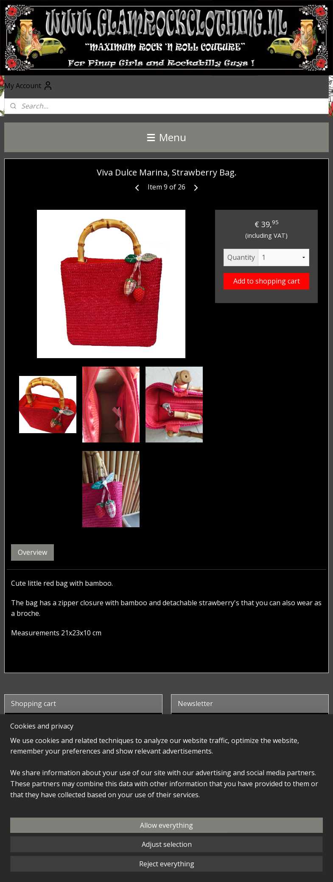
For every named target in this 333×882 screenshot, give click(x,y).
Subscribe (200, 750)
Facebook (188, 778)
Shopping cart (40, 750)
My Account (28, 86)
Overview (32, 552)
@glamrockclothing (201, 805)
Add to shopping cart (266, 281)
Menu (166, 137)
